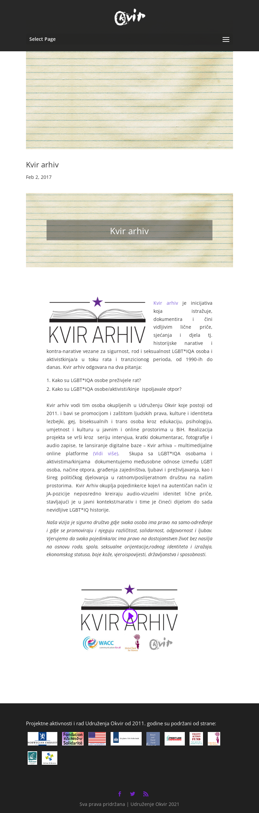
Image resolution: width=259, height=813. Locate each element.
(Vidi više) (105, 453)
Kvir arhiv (42, 164)
